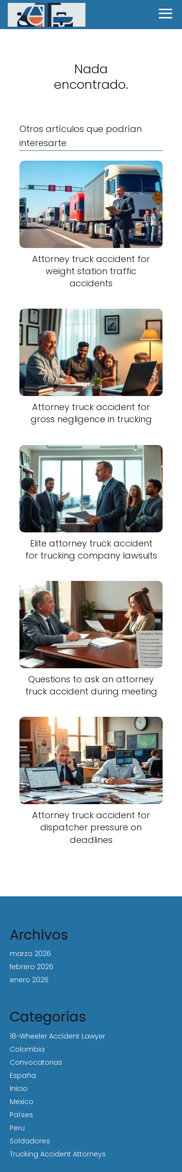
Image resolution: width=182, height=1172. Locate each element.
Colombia (27, 1049)
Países (21, 1115)
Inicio (19, 1088)
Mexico (21, 1101)
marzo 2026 (30, 953)
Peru (17, 1128)
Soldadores (30, 1141)
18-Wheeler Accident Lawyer (57, 1036)
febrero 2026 (31, 967)
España (23, 1075)
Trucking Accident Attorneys (58, 1154)
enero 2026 (29, 980)
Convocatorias (36, 1062)
